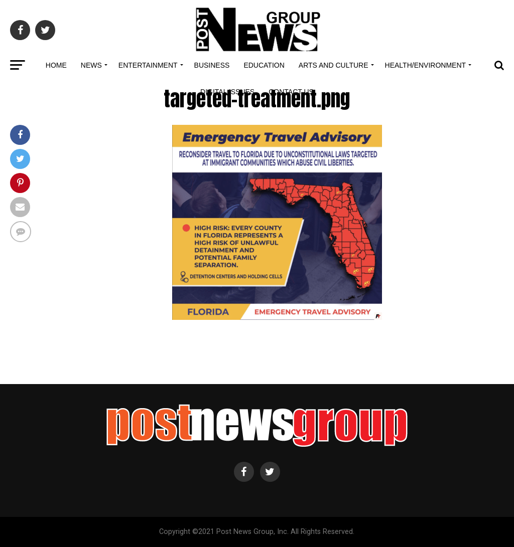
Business (212, 65)
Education (263, 65)
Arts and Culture (333, 65)
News (91, 65)
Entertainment (148, 65)
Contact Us (291, 92)
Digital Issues (227, 92)
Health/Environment (425, 65)
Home (56, 65)
